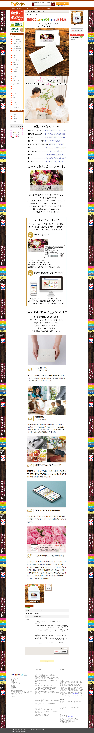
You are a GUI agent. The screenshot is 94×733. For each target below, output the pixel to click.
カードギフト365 (16, 52)
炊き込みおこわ (16, 43)
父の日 (14, 37)
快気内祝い (49, 8)
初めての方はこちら (62, 5)
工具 (13, 73)
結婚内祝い (21, 8)
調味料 (14, 62)
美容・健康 (15, 59)
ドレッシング (15, 91)
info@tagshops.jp (75, 693)
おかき (14, 97)
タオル (14, 57)
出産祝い (28, 8)
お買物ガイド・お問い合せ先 (22, 729)
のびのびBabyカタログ (17, 48)
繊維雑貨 (14, 105)
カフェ (14, 53)
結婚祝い (14, 8)
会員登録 (16, 729)
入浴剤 (14, 74)
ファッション (15, 102)
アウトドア (15, 104)
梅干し (14, 86)
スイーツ (14, 55)
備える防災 (15, 69)
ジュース (14, 93)
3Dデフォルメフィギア (17, 41)
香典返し (14, 121)
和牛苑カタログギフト (17, 46)
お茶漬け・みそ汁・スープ (17, 84)
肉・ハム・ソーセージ (17, 64)
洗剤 (13, 78)
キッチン (14, 76)
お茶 (13, 95)
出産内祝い (35, 8)
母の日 (14, 36)
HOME (13, 729)
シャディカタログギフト (17, 39)
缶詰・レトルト (16, 81)
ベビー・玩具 (15, 67)
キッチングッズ (16, 107)
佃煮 (13, 90)
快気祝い (42, 8)
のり (13, 88)
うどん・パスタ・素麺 (17, 80)
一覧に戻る (46, 661)
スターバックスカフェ (17, 44)
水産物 (14, 98)
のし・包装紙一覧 (31, 729)
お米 (13, 66)
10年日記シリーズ (16, 50)
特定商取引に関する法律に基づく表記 (41, 729)
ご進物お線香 (15, 71)
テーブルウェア (16, 60)
